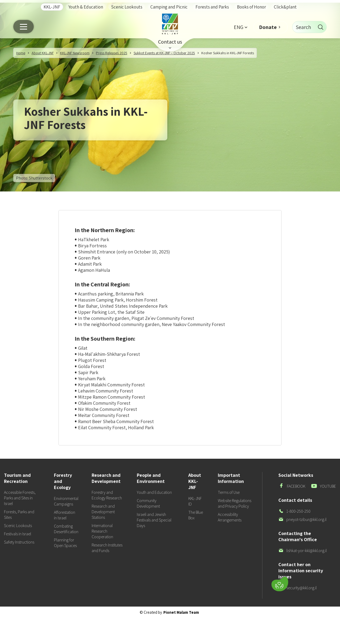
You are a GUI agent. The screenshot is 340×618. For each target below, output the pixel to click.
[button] (240, 27)
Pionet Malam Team (181, 612)
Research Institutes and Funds (107, 547)
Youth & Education (85, 7)
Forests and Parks (212, 7)
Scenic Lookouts (126, 7)
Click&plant (285, 7)
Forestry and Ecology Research (107, 495)
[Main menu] (23, 26)
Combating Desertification (66, 529)
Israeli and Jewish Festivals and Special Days (154, 520)
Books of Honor (251, 7)
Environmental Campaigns (66, 501)
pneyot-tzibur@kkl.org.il (302, 519)
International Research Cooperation (102, 531)
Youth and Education (154, 492)
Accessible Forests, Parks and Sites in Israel (20, 498)
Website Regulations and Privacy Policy (234, 503)
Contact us (170, 41)
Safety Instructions (19, 542)
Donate (268, 27)
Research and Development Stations (103, 511)
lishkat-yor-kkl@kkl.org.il (302, 550)
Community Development (148, 503)
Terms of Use (229, 492)
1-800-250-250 (294, 511)
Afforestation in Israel (64, 515)
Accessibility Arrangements (229, 517)
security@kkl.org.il (297, 588)
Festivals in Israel (17, 534)
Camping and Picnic (169, 7)
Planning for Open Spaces (65, 542)
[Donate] (279, 584)
